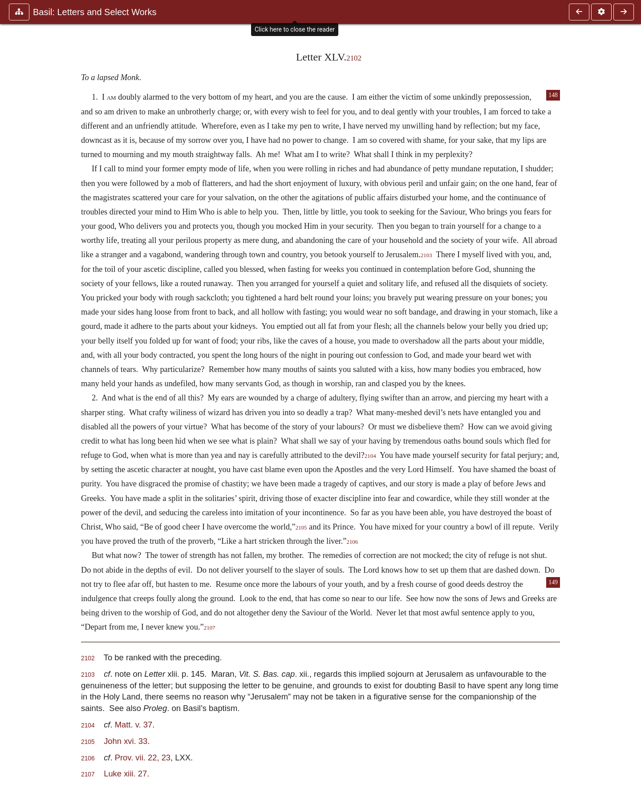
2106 (352, 542)
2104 (370, 456)
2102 (353, 58)
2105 (301, 528)
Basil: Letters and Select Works (95, 12)
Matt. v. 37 (134, 724)
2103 (426, 255)
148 (553, 95)
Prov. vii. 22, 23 (142, 757)
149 (553, 582)
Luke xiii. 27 (125, 773)
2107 (209, 628)
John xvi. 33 (125, 741)
